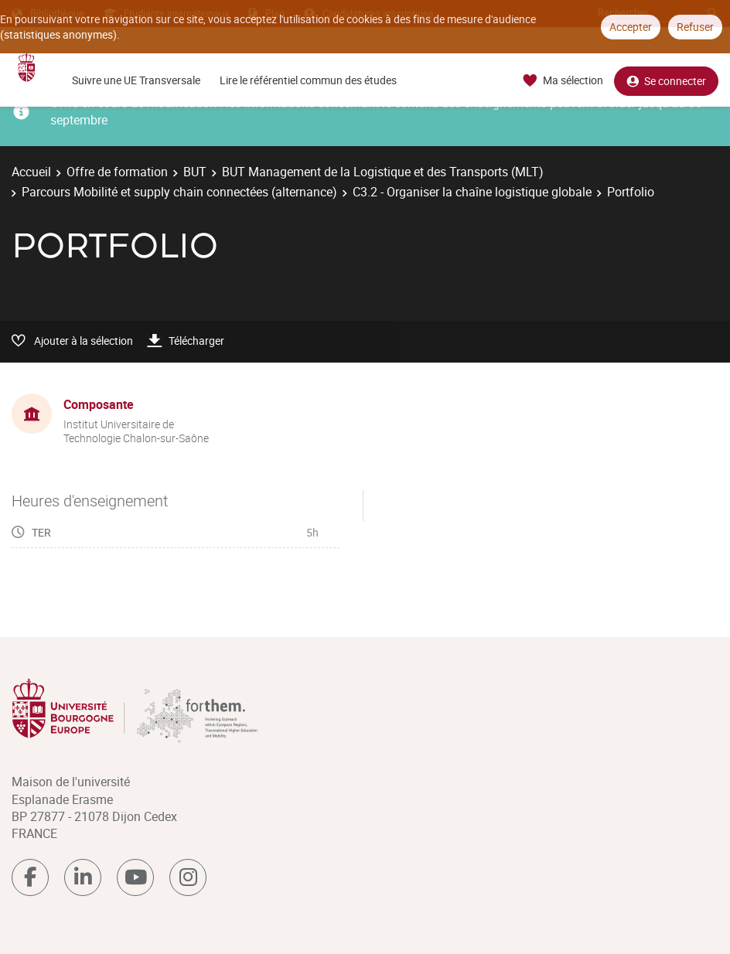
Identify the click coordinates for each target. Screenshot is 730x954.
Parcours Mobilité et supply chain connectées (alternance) (179, 191)
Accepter (630, 26)
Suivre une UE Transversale (136, 80)
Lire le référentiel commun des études (308, 80)
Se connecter (666, 80)
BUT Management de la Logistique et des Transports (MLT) (383, 171)
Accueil (31, 171)
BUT (194, 171)
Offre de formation (117, 171)
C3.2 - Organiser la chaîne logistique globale (472, 191)
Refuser (695, 26)
